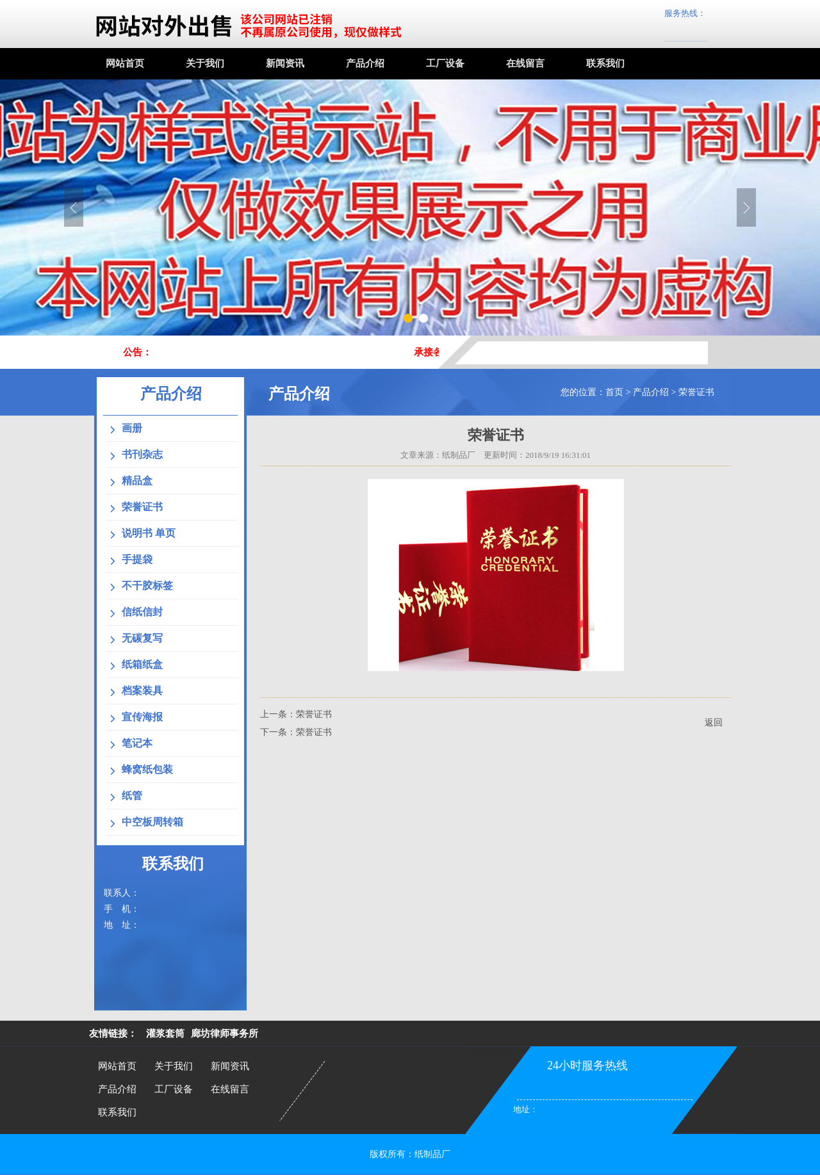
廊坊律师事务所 (224, 1033)
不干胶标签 (147, 585)
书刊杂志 (142, 454)
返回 (714, 722)
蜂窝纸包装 (147, 769)
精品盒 (137, 480)
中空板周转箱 (152, 821)
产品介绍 (365, 63)
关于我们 (205, 63)
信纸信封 (142, 611)
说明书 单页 (149, 533)
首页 (614, 392)
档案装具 (142, 690)
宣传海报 (142, 716)
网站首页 (125, 63)
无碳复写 (142, 638)
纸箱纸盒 (142, 664)
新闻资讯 (285, 63)
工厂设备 (445, 63)
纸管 (132, 795)
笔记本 (137, 743)
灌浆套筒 (165, 1033)
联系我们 (605, 63)
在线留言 (525, 63)
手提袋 (137, 559)
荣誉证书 (696, 392)
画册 (132, 428)
